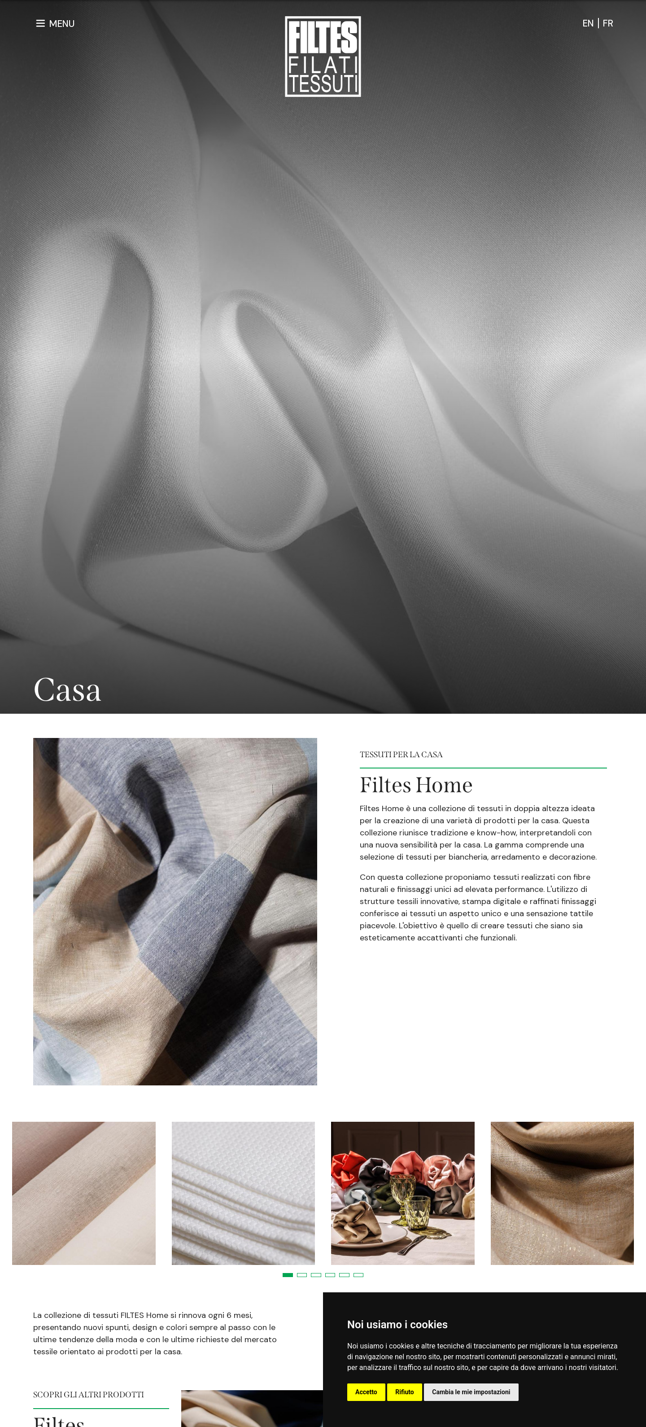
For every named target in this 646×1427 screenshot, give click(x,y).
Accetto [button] (366, 1392)
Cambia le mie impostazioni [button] (471, 1392)
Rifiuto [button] (404, 1392)
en (588, 23)
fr (608, 23)
